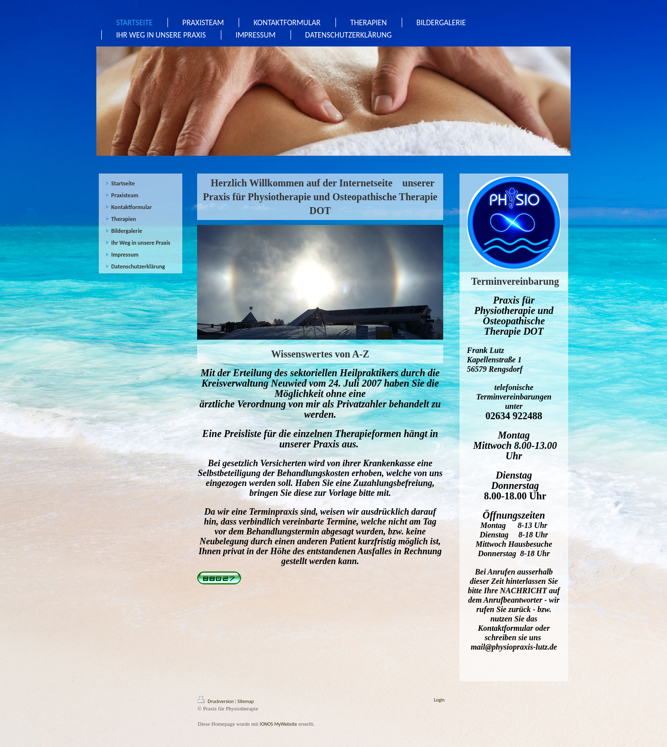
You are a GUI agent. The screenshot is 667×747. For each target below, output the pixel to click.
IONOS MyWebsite (278, 724)
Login (439, 700)
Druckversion (216, 701)
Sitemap (246, 701)
